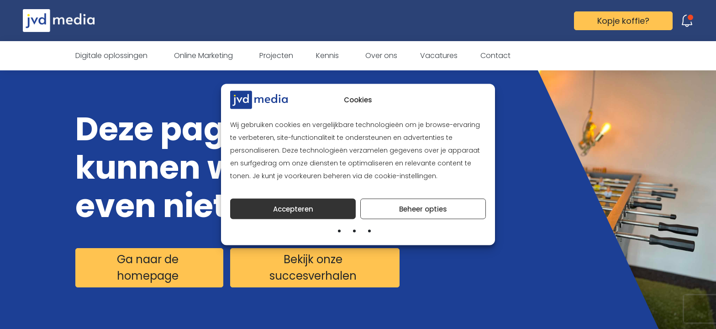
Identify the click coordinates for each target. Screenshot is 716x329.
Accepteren (293, 208)
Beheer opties (423, 208)
